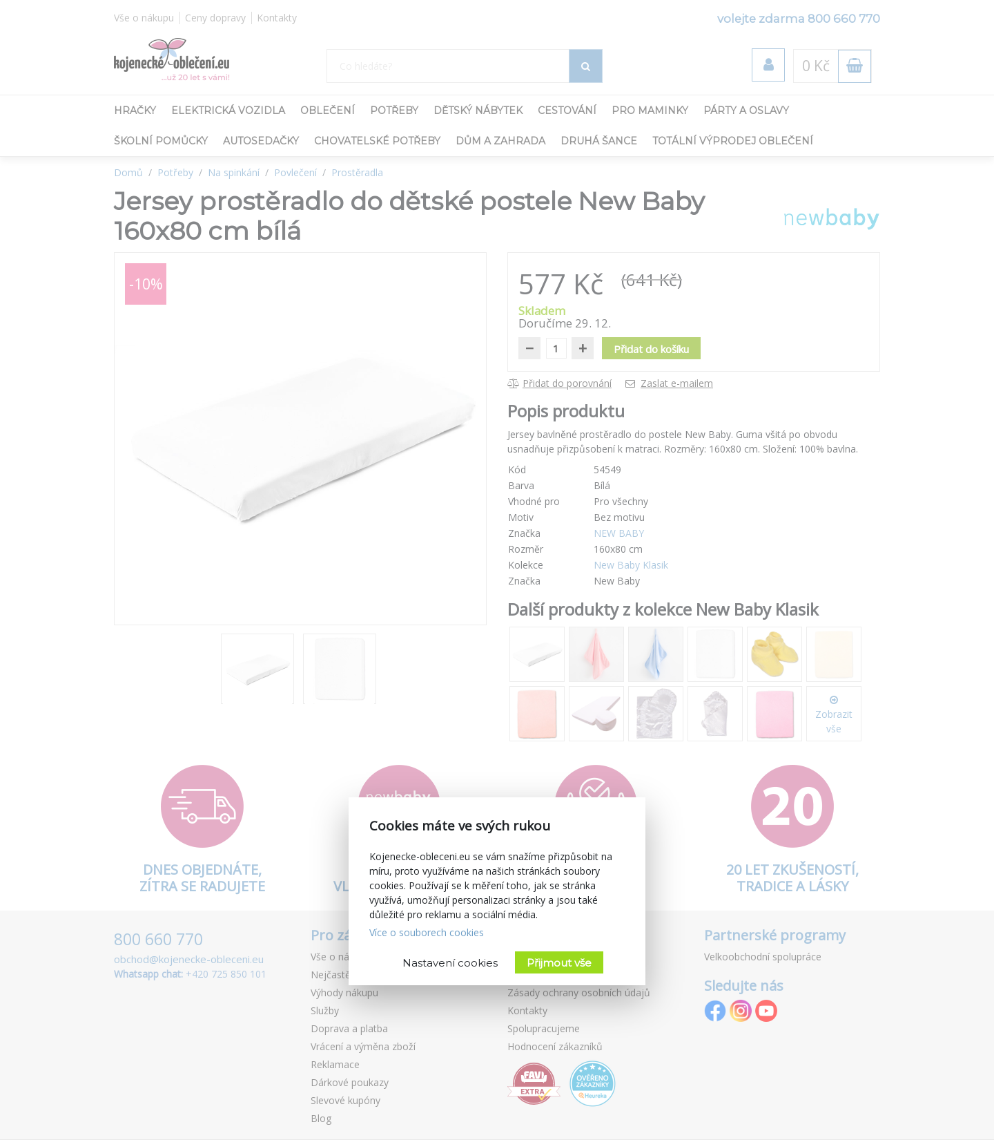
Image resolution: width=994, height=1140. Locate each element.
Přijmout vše (559, 962)
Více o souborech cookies (426, 932)
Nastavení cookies (450, 962)
